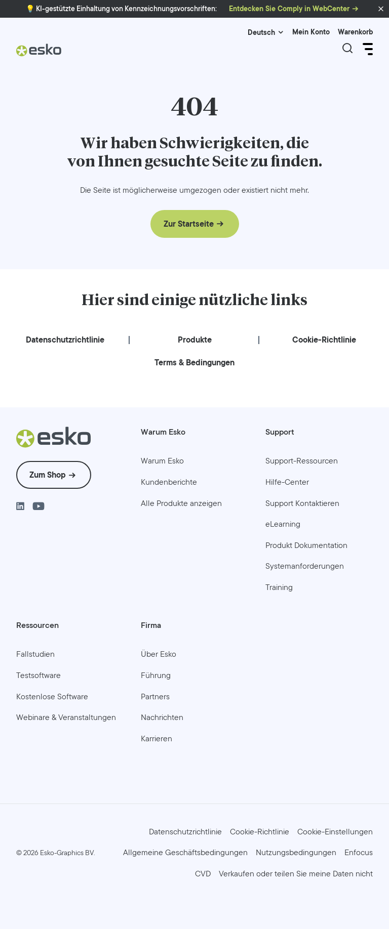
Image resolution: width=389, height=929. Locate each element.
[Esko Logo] (39, 54)
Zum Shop (47, 475)
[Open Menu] (367, 49)
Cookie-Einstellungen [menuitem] (335, 831)
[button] (381, 9)
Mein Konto (311, 32)
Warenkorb (355, 32)
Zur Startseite (189, 224)
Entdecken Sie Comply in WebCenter (289, 9)
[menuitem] (65, 340)
